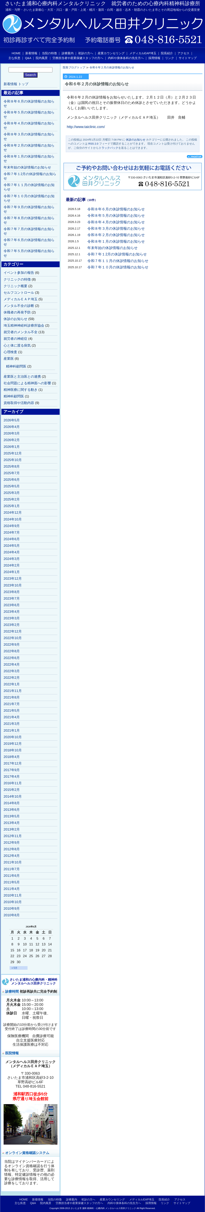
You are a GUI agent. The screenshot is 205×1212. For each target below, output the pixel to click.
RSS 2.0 (93, 143)
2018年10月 (13, 750)
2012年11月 (13, 836)
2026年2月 (12, 440)
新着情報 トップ (16, 84)
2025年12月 (13, 453)
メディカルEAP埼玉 (142, 53)
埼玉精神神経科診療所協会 (24, 325)
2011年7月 (12, 869)
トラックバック (108, 147)
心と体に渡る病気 (17, 345)
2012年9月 (12, 842)
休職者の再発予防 (17, 312)
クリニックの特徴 (17, 279)
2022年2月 (12, 678)
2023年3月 (12, 618)
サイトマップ (188, 58)
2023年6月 (12, 605)
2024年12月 (13, 512)
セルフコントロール (19, 293)
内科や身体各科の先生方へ (126, 58)
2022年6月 (12, 658)
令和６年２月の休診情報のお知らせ (112, 67)
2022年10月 (13, 638)
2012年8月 (12, 849)
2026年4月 (12, 427)
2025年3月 (12, 493)
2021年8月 (12, 697)
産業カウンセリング (111, 53)
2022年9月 (12, 644)
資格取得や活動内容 (19, 403)
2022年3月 (12, 671)
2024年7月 (12, 532)
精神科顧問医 (16, 366)
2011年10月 (13, 862)
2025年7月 (12, 473)
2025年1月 (12, 506)
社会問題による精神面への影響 (27, 383)
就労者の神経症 (15, 339)
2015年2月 (12, 790)
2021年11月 (13, 691)
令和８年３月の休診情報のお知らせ (116, 229)
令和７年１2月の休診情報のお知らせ (117, 254)
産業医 (9, 359)
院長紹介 (167, 53)
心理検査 (10, 352)
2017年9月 (12, 770)
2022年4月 (12, 664)
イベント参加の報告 (19, 273)
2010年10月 (13, 902)
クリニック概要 (15, 286)
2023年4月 (12, 612)
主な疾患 (14, 58)
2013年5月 (12, 816)
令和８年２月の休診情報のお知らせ (116, 235)
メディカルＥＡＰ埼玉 (20, 299)
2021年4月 (12, 717)
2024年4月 (12, 552)
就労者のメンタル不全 (20, 332)
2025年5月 (12, 486)
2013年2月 (12, 829)
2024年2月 (12, 565)
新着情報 (31, 53)
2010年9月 (12, 908)
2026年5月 (12, 420)
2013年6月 (12, 810)
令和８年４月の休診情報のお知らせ (116, 222)
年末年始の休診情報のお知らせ (112, 248)
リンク (169, 58)
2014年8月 (12, 803)
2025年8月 (12, 466)
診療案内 (68, 53)
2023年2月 (12, 625)
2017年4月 (12, 776)
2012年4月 (12, 856)
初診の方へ (85, 53)
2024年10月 (13, 519)
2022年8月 (12, 651)
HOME (16, 53)
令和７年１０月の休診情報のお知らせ (117, 267)
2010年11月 (13, 895)
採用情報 (154, 58)
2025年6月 (12, 480)
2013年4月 (12, 823)
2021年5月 (12, 710)
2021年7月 (12, 704)
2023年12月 (13, 578)
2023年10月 (13, 585)
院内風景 (42, 58)
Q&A (28, 58)
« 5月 (14, 968)
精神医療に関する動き (20, 390)
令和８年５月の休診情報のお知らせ (116, 216)
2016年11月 (13, 783)
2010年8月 (12, 915)
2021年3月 (12, 724)
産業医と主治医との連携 (22, 376)
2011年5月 (12, 882)
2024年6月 (12, 539)
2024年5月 (12, 546)
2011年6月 (12, 876)
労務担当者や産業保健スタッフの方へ (77, 58)
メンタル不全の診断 (19, 306)
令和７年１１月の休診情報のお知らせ (117, 261)
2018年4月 (12, 757)
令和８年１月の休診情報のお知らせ (116, 241)
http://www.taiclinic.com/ (86, 127)
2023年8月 (12, 592)
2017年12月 (13, 763)
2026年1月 (12, 447)
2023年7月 (12, 598)
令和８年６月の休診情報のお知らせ (116, 209)
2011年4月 (12, 889)
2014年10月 (13, 796)
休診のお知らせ (135, 139)
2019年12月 (13, 744)
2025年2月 (12, 499)
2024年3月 (12, 559)
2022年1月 (12, 684)
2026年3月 (12, 433)
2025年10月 (13, 460)
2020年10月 (13, 737)
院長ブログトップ (74, 67)
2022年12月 (13, 631)
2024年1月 (12, 572)
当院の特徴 (49, 53)
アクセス (183, 53)
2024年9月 (12, 526)
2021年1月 (12, 730)
